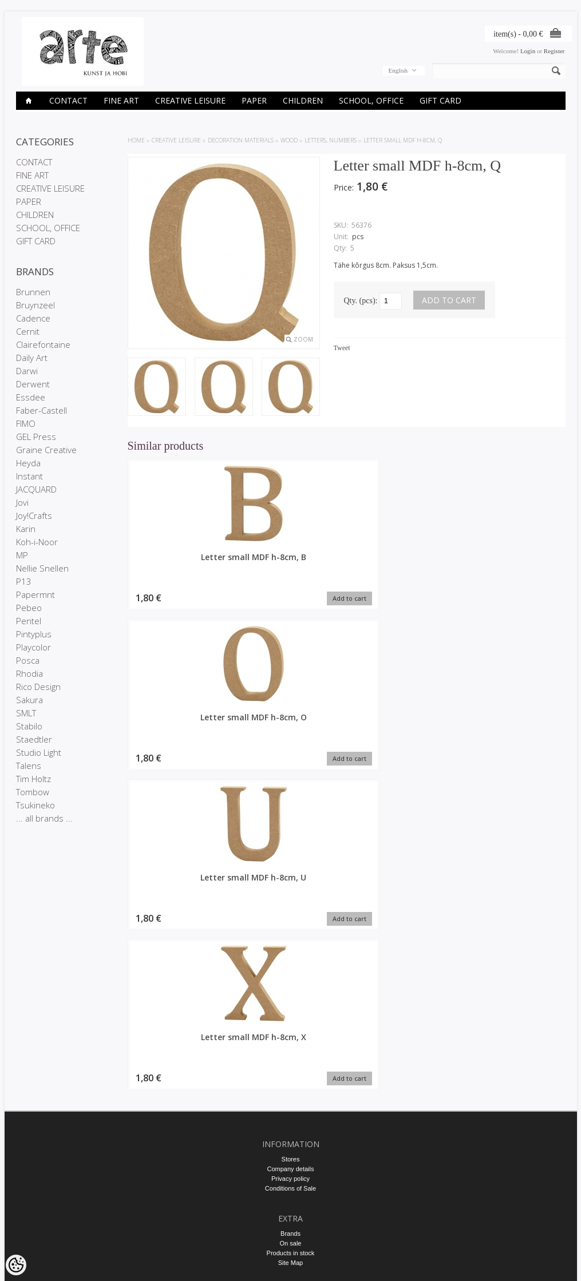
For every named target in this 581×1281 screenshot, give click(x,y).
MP (22, 555)
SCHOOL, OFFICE (371, 100)
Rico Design (38, 686)
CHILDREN (303, 100)
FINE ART (121, 100)
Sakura (29, 699)
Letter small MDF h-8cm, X (514, 562)
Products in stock (291, 1014)
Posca (27, 660)
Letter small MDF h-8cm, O (291, 562)
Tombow (32, 792)
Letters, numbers (331, 140)
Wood (289, 140)
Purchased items (290, 1088)
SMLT (26, 713)
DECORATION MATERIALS (241, 140)
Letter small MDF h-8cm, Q (402, 140)
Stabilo (29, 726)
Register (554, 50)
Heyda (28, 463)
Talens (28, 765)
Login (527, 50)
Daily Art (32, 357)
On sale (291, 1004)
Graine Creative (46, 449)
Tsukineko (35, 805)
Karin (25, 528)
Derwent (33, 384)
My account (290, 1069)
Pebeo (29, 607)
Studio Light (38, 752)
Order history (290, 1079)
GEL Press (36, 436)
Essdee (30, 397)
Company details (290, 930)
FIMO (25, 423)
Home (136, 140)
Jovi (22, 502)
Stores (291, 920)
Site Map (290, 1024)
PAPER (254, 100)
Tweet (342, 348)
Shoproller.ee (547, 1261)
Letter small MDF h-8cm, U (402, 562)
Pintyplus (34, 634)
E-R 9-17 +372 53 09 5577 (291, 1163)
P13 (23, 581)
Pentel (28, 620)
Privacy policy (290, 940)
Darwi (27, 370)
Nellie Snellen (42, 568)
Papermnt (35, 594)
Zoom (303, 339)
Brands (290, 995)
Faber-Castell (41, 410)
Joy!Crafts (34, 515)
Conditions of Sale (290, 949)
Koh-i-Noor (37, 542)
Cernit (27, 331)
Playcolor (33, 647)
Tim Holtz (33, 778)
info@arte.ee (290, 1172)
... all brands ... (44, 818)
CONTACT (68, 100)
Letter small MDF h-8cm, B (179, 562)
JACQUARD (36, 489)
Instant (29, 476)
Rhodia (29, 673)
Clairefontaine (43, 344)
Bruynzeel (35, 305)
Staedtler (34, 739)
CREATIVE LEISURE (190, 100)
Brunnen (33, 292)
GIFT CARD (440, 100)
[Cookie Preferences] (16, 1265)
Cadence (33, 318)
